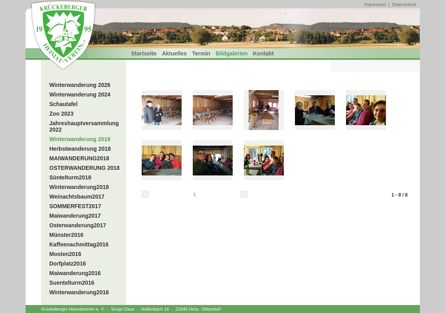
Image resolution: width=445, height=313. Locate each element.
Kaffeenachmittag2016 (79, 244)
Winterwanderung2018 (79, 187)
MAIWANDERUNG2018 (79, 158)
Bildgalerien (231, 53)
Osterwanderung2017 (77, 225)
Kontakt (263, 53)
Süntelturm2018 (70, 177)
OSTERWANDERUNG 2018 (84, 168)
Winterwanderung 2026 (80, 85)
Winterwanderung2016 (79, 292)
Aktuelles (174, 53)
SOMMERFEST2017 (75, 206)
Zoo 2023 (61, 113)
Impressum (375, 4)
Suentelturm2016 (72, 283)
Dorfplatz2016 (67, 263)
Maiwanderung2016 (75, 273)
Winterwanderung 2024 (80, 94)
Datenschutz (404, 4)
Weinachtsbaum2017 (77, 196)
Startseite (144, 53)
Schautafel (63, 104)
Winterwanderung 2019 (80, 139)
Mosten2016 (65, 254)
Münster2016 (66, 235)
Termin (201, 53)
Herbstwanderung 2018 (80, 149)
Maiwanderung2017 (75, 216)
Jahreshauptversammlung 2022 (84, 126)
